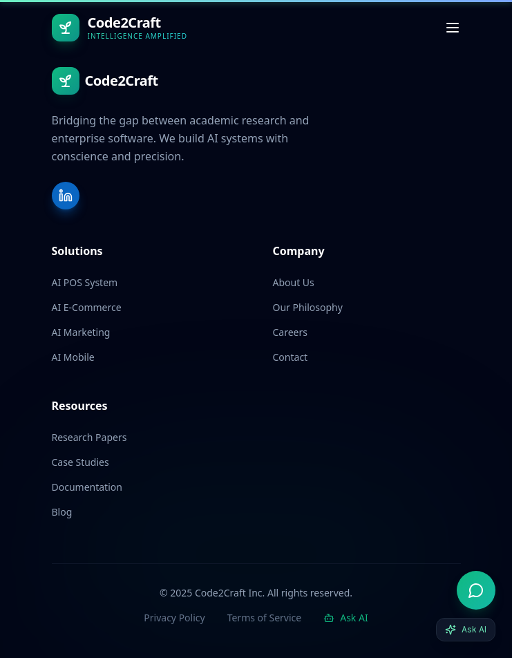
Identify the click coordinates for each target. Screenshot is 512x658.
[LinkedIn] (65, 195)
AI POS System (85, 282)
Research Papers (89, 437)
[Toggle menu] (452, 27)
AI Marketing (81, 332)
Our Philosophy (308, 307)
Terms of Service (264, 617)
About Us (293, 282)
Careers (290, 332)
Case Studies (80, 462)
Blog (62, 511)
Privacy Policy (174, 617)
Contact (290, 357)
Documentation (87, 487)
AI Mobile (73, 357)
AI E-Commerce (87, 307)
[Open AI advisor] (476, 590)
